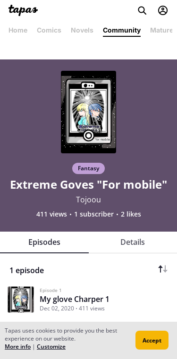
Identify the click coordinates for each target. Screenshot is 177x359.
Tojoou (88, 199)
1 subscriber (94, 214)
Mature (161, 30)
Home (17, 30)
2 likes (131, 214)
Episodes (44, 242)
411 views (51, 214)
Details (132, 242)
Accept (152, 340)
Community (122, 30)
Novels (82, 30)
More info (18, 346)
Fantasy (88, 168)
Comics (49, 30)
